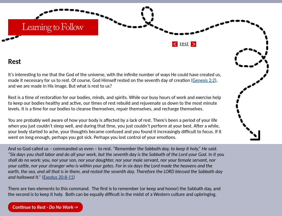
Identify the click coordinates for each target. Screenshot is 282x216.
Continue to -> (45, 207)
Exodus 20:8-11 (58, 177)
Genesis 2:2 (204, 80)
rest (184, 43)
